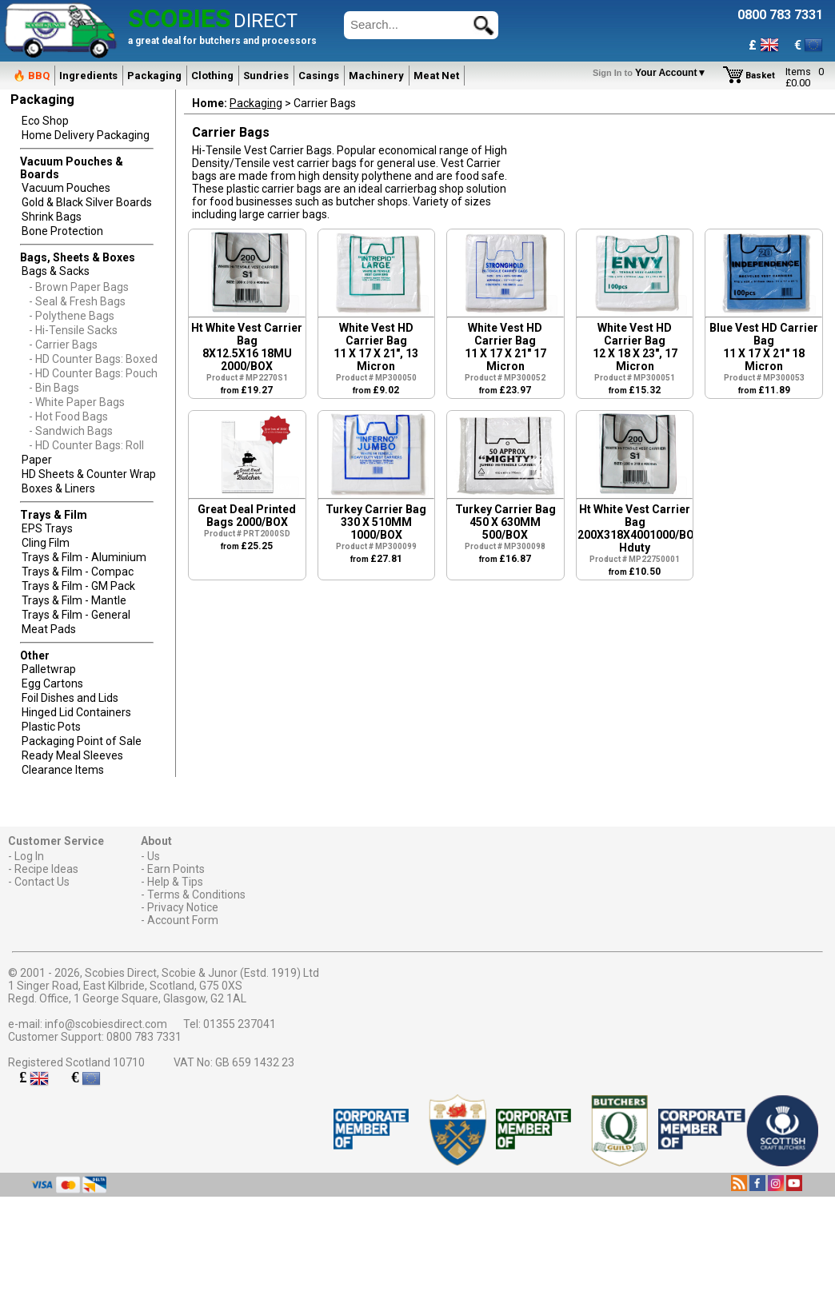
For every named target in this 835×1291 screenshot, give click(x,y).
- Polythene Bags (71, 315)
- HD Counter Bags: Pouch (93, 373)
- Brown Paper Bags (79, 287)
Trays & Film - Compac (78, 571)
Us (153, 856)
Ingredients (88, 76)
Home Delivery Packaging (86, 135)
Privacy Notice (182, 907)
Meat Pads (49, 629)
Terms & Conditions (196, 894)
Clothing (212, 76)
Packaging (154, 76)
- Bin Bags (54, 387)
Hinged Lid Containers (76, 712)
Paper (37, 459)
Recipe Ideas (46, 869)
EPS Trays (47, 528)
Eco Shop (45, 120)
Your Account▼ (652, 72)
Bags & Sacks (56, 271)
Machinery (376, 76)
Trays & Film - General (76, 614)
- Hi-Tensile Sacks (73, 330)
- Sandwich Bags (71, 430)
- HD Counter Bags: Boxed (93, 359)
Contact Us (42, 881)
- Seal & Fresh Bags (77, 301)
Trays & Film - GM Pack (78, 586)
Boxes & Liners (58, 488)
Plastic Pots (51, 726)
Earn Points (176, 869)
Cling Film (46, 542)
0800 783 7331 (144, 1036)
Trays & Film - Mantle (74, 600)
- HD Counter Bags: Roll (86, 445)
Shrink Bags (52, 216)
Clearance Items (63, 769)
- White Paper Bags (77, 402)
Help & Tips (175, 881)
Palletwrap (49, 669)
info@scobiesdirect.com (106, 1024)
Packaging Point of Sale (82, 741)
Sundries (266, 76)
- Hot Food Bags (68, 416)
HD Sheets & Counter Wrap (89, 474)
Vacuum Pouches (66, 187)
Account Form (182, 920)
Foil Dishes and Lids (70, 697)
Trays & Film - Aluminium (84, 557)
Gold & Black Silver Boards (87, 202)
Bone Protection (62, 231)
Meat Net (436, 76)
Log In (29, 856)
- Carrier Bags (63, 344)
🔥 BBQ (31, 76)
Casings (318, 76)
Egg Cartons (52, 683)
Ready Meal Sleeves (72, 755)
